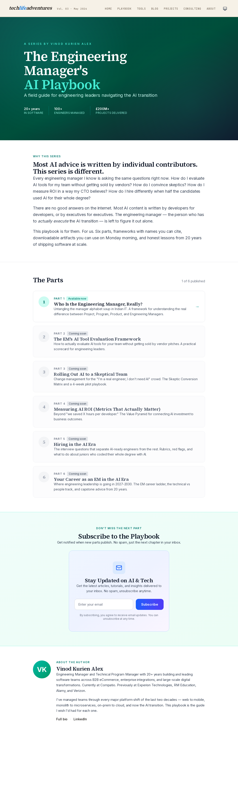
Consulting (192, 9)
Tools (141, 9)
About (211, 9)
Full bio (61, 719)
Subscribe (149, 604)
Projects (171, 9)
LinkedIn (80, 719)
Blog (154, 9)
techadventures (30, 7)
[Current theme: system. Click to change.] (225, 9)
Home (108, 9)
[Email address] (103, 604)
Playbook (124, 9)
